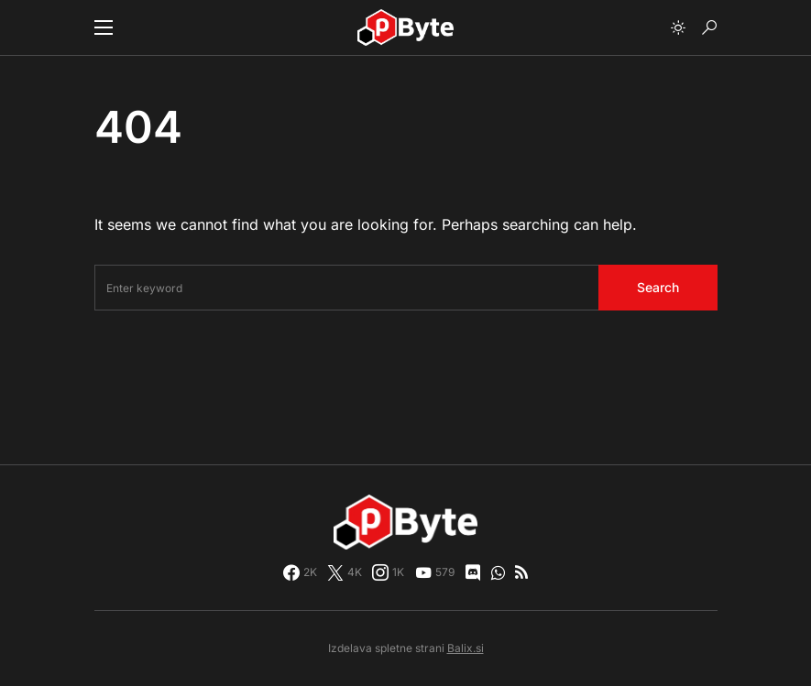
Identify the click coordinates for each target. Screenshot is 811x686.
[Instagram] (388, 572)
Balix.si (465, 648)
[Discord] (473, 572)
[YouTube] (435, 572)
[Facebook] (300, 572)
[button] (103, 27)
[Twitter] (344, 572)
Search (658, 287)
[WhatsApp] (498, 572)
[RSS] (521, 572)
